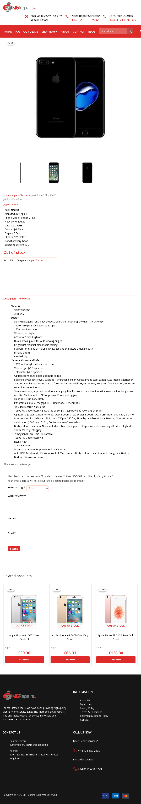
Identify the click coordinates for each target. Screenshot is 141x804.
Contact (78, 31)
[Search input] (113, 31)
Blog (91, 31)
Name (12, 518)
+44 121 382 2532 (85, 19)
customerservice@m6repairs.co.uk (29, 744)
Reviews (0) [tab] (25, 298)
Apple (15, 195)
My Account (86, 704)
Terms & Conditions (91, 712)
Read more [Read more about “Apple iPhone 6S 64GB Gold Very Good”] (70, 659)
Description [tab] (9, 298)
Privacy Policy (87, 708)
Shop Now (49, 31)
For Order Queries (121, 16)
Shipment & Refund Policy (94, 715)
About (65, 31)
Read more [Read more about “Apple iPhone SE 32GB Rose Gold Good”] (116, 659)
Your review (17, 496)
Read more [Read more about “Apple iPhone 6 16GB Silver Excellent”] (24, 659)
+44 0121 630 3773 (123, 19)
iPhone (23, 195)
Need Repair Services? (86, 16)
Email (12, 533)
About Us (85, 700)
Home (8, 31)
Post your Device (26, 31)
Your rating (16, 487)
